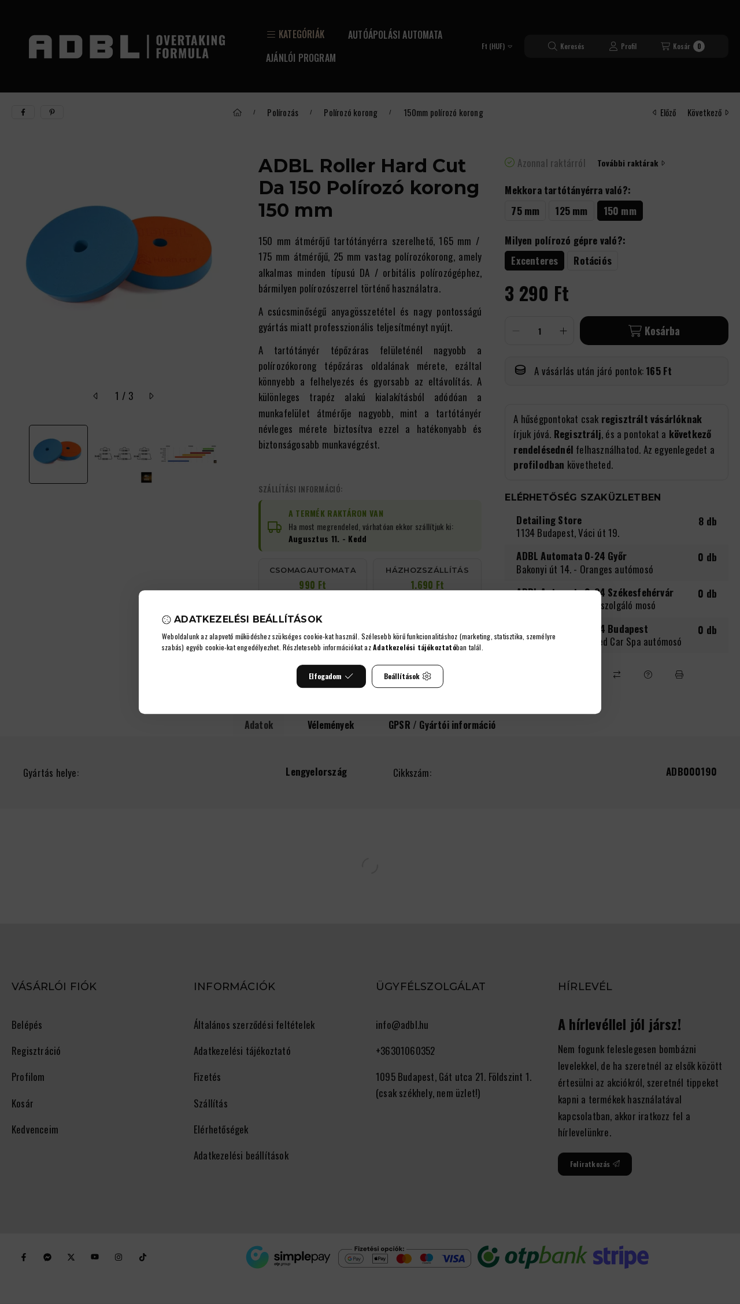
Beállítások (407, 676)
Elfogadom (331, 676)
